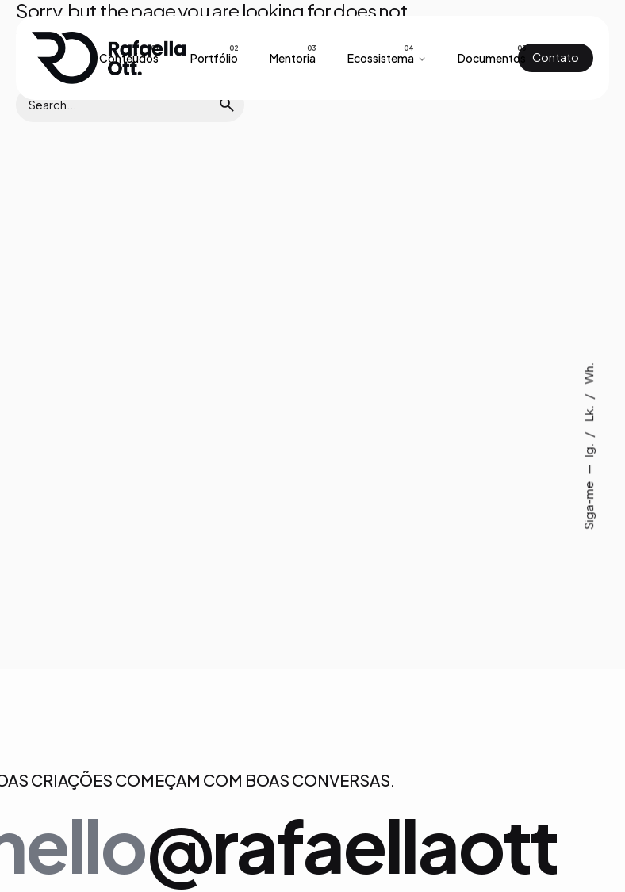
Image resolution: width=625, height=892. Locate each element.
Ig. (588, 449)
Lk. (588, 413)
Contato (555, 57)
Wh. (588, 373)
